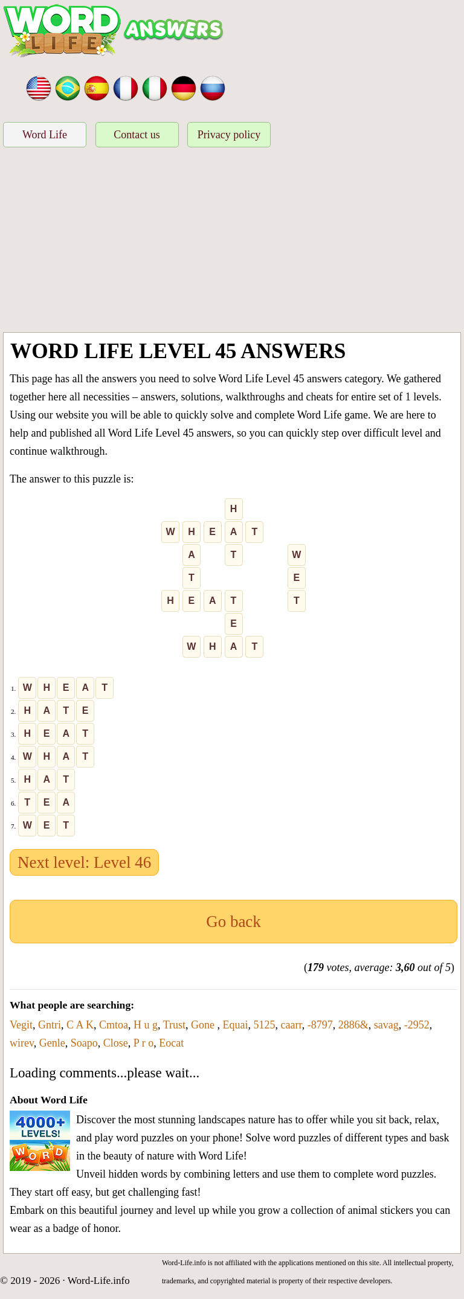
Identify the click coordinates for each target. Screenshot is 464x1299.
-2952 (417, 1025)
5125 (265, 1025)
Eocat (171, 1043)
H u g (146, 1025)
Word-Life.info (99, 1280)
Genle (52, 1043)
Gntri (49, 1025)
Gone (204, 1025)
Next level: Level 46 (84, 862)
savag (386, 1025)
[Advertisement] (232, 241)
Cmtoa (113, 1025)
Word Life (44, 135)
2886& (353, 1025)
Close (115, 1043)
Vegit (21, 1025)
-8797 (320, 1025)
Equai (235, 1025)
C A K (80, 1025)
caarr (291, 1025)
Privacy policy (229, 135)
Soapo (84, 1043)
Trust (174, 1025)
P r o (143, 1043)
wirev (22, 1043)
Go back (233, 922)
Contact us (137, 135)
